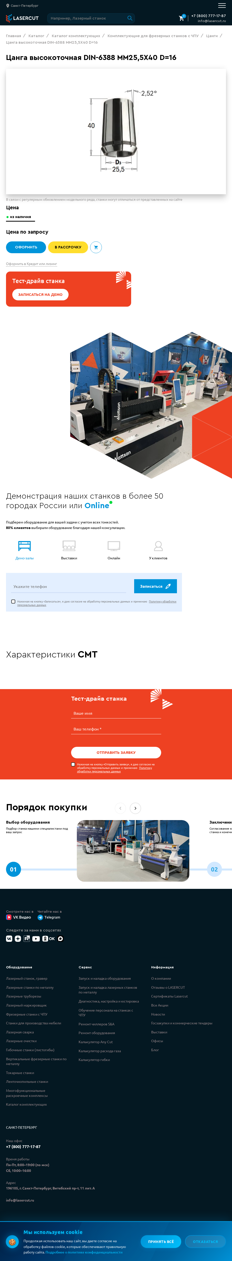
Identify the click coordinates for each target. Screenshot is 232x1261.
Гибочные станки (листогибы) (30, 1049)
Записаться (155, 587)
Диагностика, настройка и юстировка (109, 1001)
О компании (161, 978)
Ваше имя (83, 714)
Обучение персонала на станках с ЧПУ (106, 1012)
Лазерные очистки (21, 1040)
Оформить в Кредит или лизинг (31, 263)
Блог (155, 1049)
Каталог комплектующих (26, 1104)
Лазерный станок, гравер (26, 978)
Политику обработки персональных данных (114, 769)
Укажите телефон (30, 587)
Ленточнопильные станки (27, 1081)
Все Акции (159, 1005)
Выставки (159, 1032)
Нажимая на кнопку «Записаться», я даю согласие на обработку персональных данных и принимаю (96, 603)
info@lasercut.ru (212, 21)
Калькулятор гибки (94, 1059)
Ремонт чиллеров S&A (96, 1024)
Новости (158, 1014)
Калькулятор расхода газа (100, 1050)
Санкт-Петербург (21, 1127)
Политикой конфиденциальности (77, 1239)
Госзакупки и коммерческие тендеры (181, 1023)
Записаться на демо (40, 294)
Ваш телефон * (88, 729)
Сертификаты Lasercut (169, 996)
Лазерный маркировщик (26, 1005)
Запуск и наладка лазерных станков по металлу (108, 989)
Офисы (157, 1040)
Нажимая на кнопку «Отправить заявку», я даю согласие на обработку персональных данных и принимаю (116, 767)
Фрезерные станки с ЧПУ (26, 1014)
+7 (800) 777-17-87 (208, 16)
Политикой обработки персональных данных (87, 1244)
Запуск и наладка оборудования (105, 978)
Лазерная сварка (20, 1032)
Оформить (26, 247)
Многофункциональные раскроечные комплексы (27, 1093)
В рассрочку (68, 247)
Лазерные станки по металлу (30, 987)
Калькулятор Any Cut (96, 1041)
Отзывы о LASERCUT (168, 987)
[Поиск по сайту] (91, 18)
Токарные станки (20, 1072)
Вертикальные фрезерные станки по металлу (36, 1061)
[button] (135, 808)
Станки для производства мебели (33, 1023)
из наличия (21, 217)
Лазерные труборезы (23, 996)
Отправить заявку (116, 752)
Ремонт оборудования (97, 1032)
